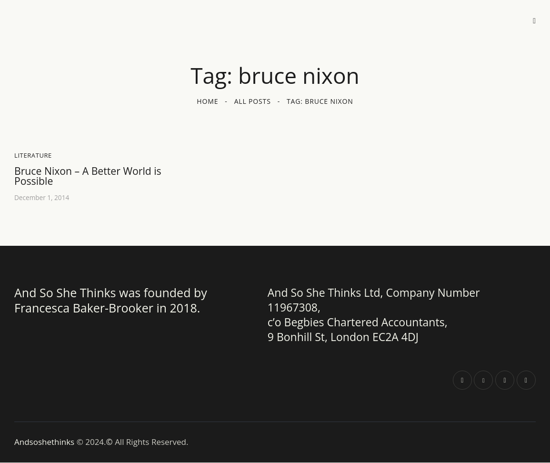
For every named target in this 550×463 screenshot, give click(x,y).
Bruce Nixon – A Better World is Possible (90, 176)
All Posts (252, 101)
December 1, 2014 (42, 198)
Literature (33, 155)
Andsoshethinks (45, 442)
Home (207, 101)
